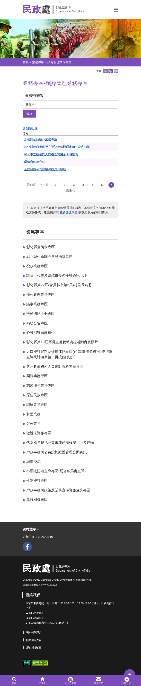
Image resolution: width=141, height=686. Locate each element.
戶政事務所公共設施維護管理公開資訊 (56, 452)
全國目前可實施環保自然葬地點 (45, 169)
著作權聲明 (33, 632)
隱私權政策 (33, 640)
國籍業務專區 (37, 376)
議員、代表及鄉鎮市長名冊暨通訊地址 (56, 276)
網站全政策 (33, 647)
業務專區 (38, 62)
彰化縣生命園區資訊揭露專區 (49, 256)
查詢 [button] (29, 113)
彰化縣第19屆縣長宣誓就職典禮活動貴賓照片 (62, 342)
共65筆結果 (30, 128)
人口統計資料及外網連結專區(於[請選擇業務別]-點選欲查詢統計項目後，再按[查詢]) (69, 354)
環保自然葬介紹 (34, 161)
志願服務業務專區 (40, 385)
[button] (116, 9)
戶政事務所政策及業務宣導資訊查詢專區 (58, 490)
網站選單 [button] (31, 529)
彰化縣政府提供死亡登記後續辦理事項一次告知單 (57, 146)
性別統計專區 (37, 481)
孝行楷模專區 (37, 500)
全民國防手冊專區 (40, 314)
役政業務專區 (37, 266)
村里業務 (33, 414)
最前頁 (31, 184)
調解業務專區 (37, 405)
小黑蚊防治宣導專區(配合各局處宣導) (56, 471)
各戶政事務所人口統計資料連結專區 (54, 367)
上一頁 (44, 184)
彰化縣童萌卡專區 (40, 247)
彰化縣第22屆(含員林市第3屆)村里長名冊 (59, 285)
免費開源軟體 (69, 212)
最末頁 (70, 190)
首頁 (26, 62)
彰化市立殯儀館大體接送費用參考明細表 (51, 154)
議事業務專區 (37, 304)
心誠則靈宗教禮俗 (40, 332)
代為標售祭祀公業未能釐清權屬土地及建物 (60, 443)
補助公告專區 (37, 323)
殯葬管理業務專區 (59, 62)
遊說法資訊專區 (38, 433)
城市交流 (33, 462)
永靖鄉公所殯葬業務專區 (40, 139)
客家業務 (33, 423)
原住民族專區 (37, 395)
